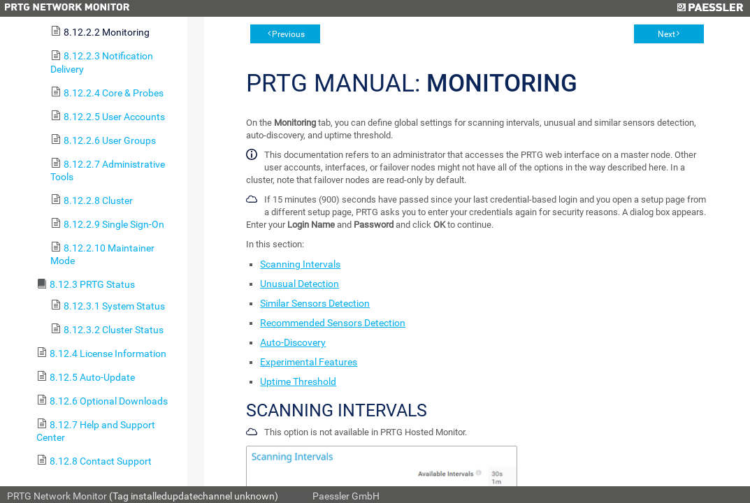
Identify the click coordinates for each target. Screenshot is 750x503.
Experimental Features (308, 361)
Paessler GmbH (346, 496)
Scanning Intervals (300, 264)
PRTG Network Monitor (57, 496)
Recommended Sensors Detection (332, 322)
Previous (288, 34)
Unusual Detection (299, 283)
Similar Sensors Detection (315, 303)
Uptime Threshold (298, 381)
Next (666, 34)
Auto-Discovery (293, 342)
